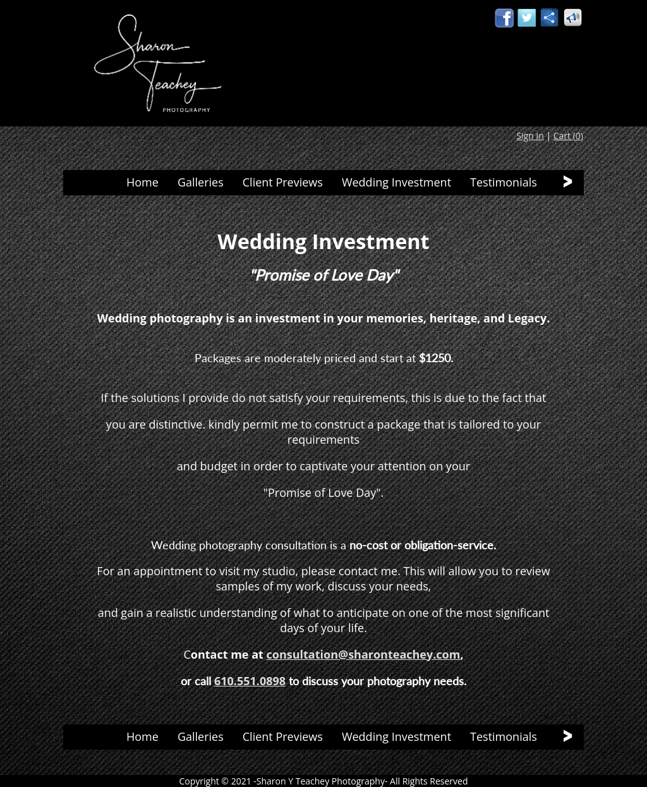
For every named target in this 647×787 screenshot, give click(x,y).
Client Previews (283, 182)
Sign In (530, 136)
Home (142, 182)
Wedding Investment (396, 182)
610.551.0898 (250, 680)
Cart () (568, 136)
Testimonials (503, 182)
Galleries (201, 182)
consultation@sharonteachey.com (364, 654)
